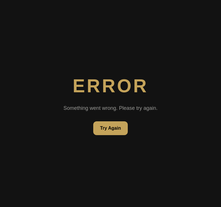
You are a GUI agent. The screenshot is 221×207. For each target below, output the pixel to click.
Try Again (110, 128)
